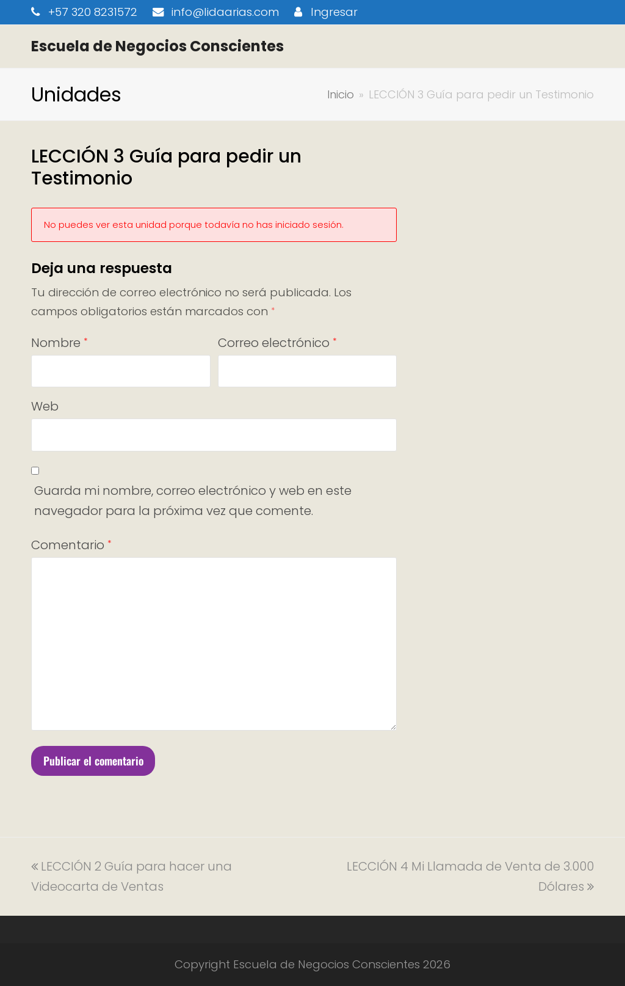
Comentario (71, 544)
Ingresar (334, 12)
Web (45, 406)
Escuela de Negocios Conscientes (157, 46)
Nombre (59, 342)
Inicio (340, 94)
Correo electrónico (277, 342)
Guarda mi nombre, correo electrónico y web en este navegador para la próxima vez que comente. (193, 500)
